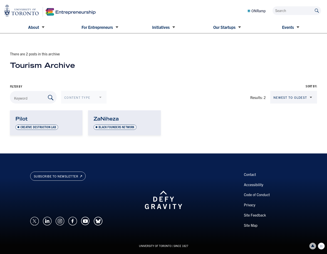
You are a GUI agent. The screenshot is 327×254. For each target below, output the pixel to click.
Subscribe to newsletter (58, 176)
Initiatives (161, 27)
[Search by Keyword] (51, 98)
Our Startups (224, 27)
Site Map (251, 225)
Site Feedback (255, 215)
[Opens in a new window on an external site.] (34, 220)
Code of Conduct (257, 194)
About (33, 27)
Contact (250, 174)
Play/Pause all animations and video (321, 246)
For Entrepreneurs (97, 27)
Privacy (249, 204)
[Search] (296, 10)
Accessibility (253, 184)
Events (288, 27)
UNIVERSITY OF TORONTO (155, 245)
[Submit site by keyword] (316, 10)
